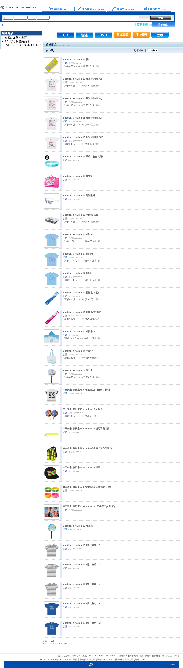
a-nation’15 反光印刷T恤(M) (87, 98)
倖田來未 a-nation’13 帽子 (86, 467)
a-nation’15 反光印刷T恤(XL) (88, 137)
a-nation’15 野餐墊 (83, 176)
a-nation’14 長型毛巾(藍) (86, 292)
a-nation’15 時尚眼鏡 (84, 195)
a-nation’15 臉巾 (81, 59)
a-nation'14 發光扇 (83, 370)
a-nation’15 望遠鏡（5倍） (87, 215)
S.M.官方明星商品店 (17, 41)
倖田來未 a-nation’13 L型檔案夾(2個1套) (94, 506)
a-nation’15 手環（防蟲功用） (88, 156)
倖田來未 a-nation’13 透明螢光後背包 (92, 448)
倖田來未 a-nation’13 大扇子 (87, 409)
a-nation (67, 59)
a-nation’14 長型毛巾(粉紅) (87, 312)
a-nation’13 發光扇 (83, 525)
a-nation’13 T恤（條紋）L (86, 584)
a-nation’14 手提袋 (83, 351)
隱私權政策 (144, 656)
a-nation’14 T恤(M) (83, 253)
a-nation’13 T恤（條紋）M (87, 564)
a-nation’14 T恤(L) (82, 273)
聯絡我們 (123, 656)
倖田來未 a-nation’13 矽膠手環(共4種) (92, 487)
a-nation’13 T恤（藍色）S (86, 603)
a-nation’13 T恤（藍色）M (87, 623)
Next (64, 643)
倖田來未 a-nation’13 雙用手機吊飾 (91, 428)
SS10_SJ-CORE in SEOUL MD (23, 44)
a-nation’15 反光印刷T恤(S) (87, 79)
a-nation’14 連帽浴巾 (84, 331)
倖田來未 (67, 389)
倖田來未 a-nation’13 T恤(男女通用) (91, 389)
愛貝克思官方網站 (170, 656)
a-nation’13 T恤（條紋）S (86, 545)
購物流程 (133, 656)
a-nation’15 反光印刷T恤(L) (87, 117)
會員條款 (155, 656)
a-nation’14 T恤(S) (83, 234)
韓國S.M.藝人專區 (16, 37)
